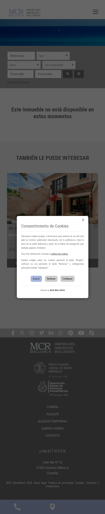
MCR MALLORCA (57, 290)
